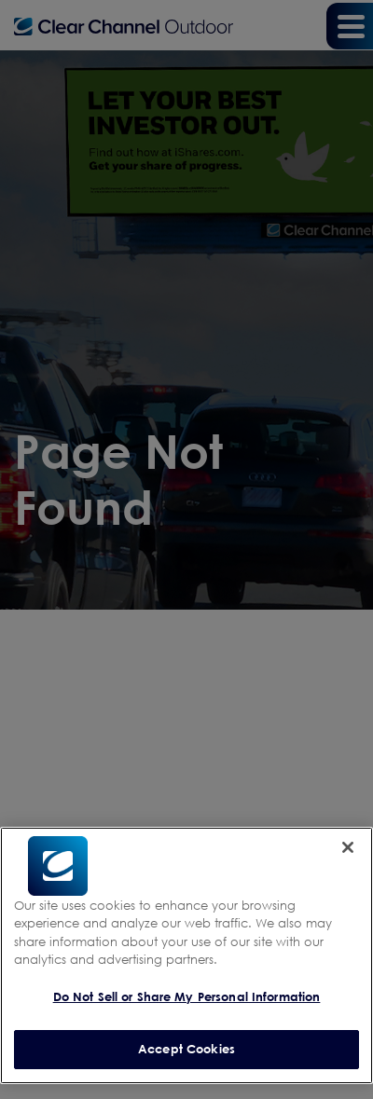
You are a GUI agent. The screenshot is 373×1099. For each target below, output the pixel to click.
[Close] (347, 847)
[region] (186, 955)
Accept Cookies (186, 1048)
